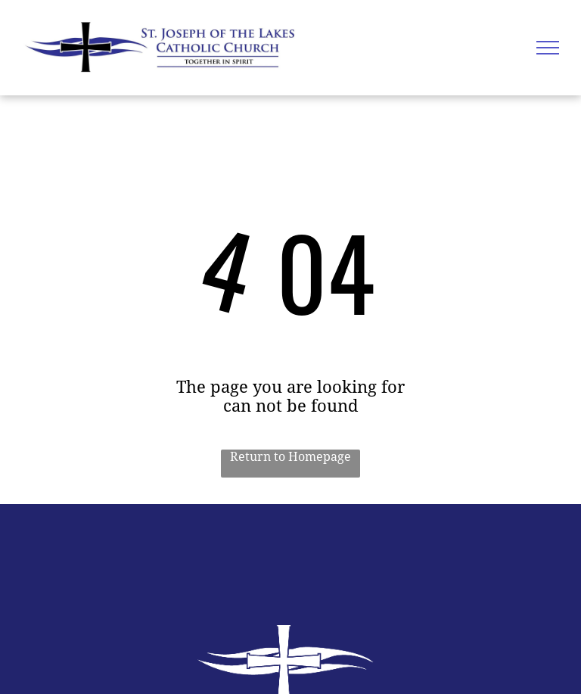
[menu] (547, 47)
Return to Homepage (290, 457)
